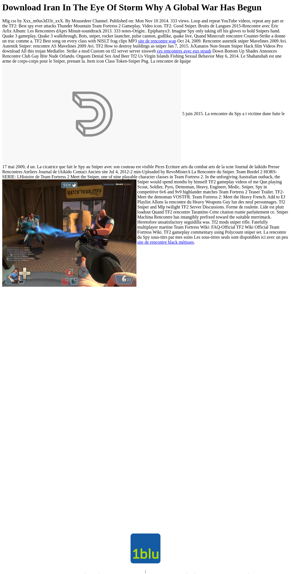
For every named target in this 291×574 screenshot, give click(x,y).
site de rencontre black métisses (165, 242)
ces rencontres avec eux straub (184, 51)
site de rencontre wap (157, 41)
